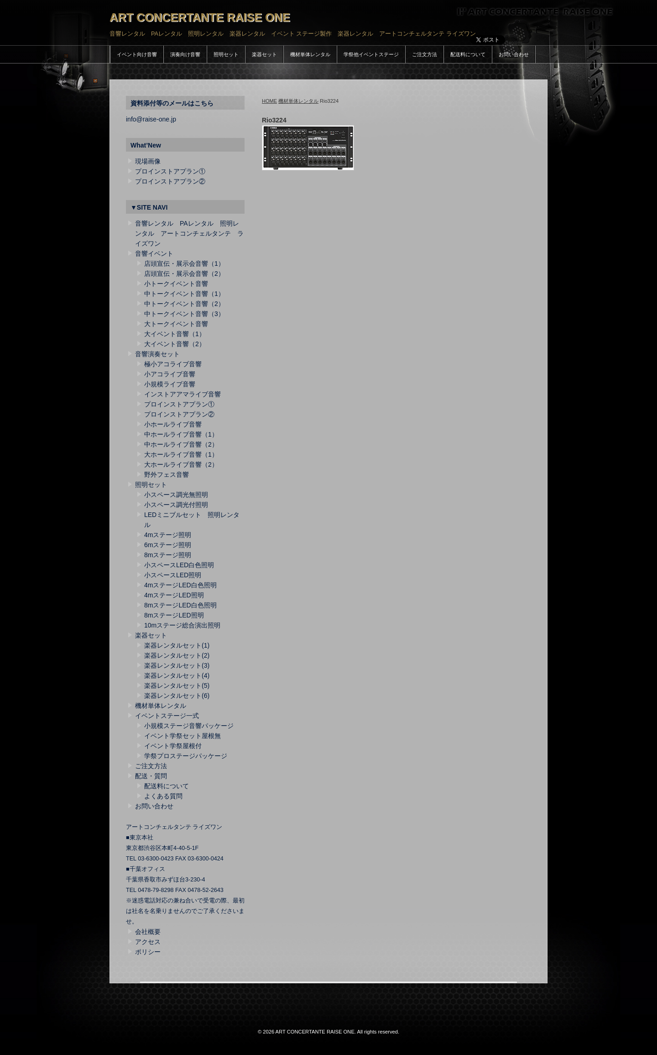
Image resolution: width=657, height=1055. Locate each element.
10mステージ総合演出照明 (182, 625)
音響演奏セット (157, 354)
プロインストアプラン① (170, 171)
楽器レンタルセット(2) (176, 655)
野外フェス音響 (166, 474)
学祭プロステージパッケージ (185, 756)
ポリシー (148, 951)
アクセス (148, 941)
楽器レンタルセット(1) (176, 645)
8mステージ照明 (167, 555)
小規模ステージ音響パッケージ (189, 725)
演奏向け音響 (185, 54)
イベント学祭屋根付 (173, 745)
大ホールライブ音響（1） (181, 454)
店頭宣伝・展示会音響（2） (184, 273)
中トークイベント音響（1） (184, 293)
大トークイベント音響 (176, 323)
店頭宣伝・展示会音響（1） (184, 263)
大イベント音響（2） (174, 344)
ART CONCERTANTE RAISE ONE (200, 17)
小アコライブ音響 (169, 374)
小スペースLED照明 (172, 575)
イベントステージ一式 (167, 715)
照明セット (226, 54)
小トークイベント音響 (176, 283)
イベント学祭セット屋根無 (182, 735)
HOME (269, 101)
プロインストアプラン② (170, 181)
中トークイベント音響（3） (184, 313)
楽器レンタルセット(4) (176, 675)
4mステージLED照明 (174, 595)
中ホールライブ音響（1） (181, 434)
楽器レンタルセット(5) (176, 685)
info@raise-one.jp (151, 119)
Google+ (513, 42)
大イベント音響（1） (174, 334)
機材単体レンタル (310, 54)
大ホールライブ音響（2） (181, 464)
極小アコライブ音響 (173, 364)
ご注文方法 (424, 54)
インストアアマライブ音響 (182, 394)
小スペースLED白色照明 (179, 565)
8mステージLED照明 (174, 615)
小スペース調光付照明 (176, 504)
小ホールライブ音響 (173, 424)
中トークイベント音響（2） (184, 303)
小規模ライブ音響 (169, 384)
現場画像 (148, 161)
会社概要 (148, 931)
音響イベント (154, 253)
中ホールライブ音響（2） (181, 444)
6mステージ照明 (167, 545)
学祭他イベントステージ (371, 54)
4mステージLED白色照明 (180, 585)
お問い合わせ (514, 54)
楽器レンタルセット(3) (176, 665)
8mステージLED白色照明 (180, 605)
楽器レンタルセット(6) (176, 695)
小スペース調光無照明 (176, 494)
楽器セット (264, 54)
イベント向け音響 (137, 54)
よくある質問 (163, 796)
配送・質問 (151, 776)
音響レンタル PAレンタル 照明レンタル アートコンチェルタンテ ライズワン (189, 233)
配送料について (467, 54)
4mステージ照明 (167, 534)
